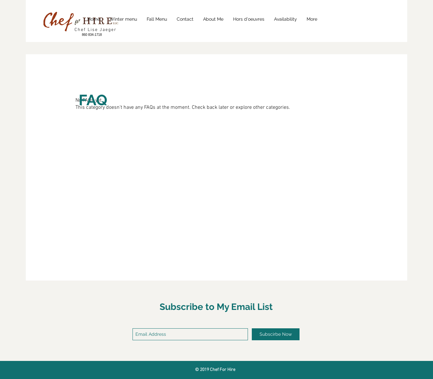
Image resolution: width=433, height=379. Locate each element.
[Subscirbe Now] (276, 334)
